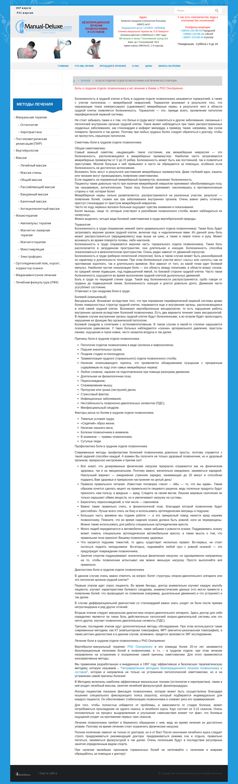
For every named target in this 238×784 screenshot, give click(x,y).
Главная (63, 65)
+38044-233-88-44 (191, 30)
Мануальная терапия (31, 117)
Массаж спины (30, 173)
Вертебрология (27, 150)
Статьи (37, 91)
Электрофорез (31, 256)
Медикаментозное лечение (36, 275)
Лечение (39, 79)
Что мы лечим (84, 65)
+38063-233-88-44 (193, 33)
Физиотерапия (26, 215)
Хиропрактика (31, 132)
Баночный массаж (33, 201)
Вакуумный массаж (34, 194)
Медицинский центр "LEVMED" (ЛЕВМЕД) (143, 28)
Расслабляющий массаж (37, 187)
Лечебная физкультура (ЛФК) (37, 282)
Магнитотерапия (33, 242)
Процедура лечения (113, 65)
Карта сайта (48, 773)
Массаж (21, 158)
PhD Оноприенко (140, 646)
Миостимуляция (32, 249)
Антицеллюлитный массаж (40, 209)
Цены (148, 65)
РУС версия (25, 13)
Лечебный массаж (33, 165)
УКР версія (23, 8)
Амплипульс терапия (35, 223)
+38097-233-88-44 (193, 37)
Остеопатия (29, 125)
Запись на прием (169, 65)
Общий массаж (31, 180)
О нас (135, 65)
